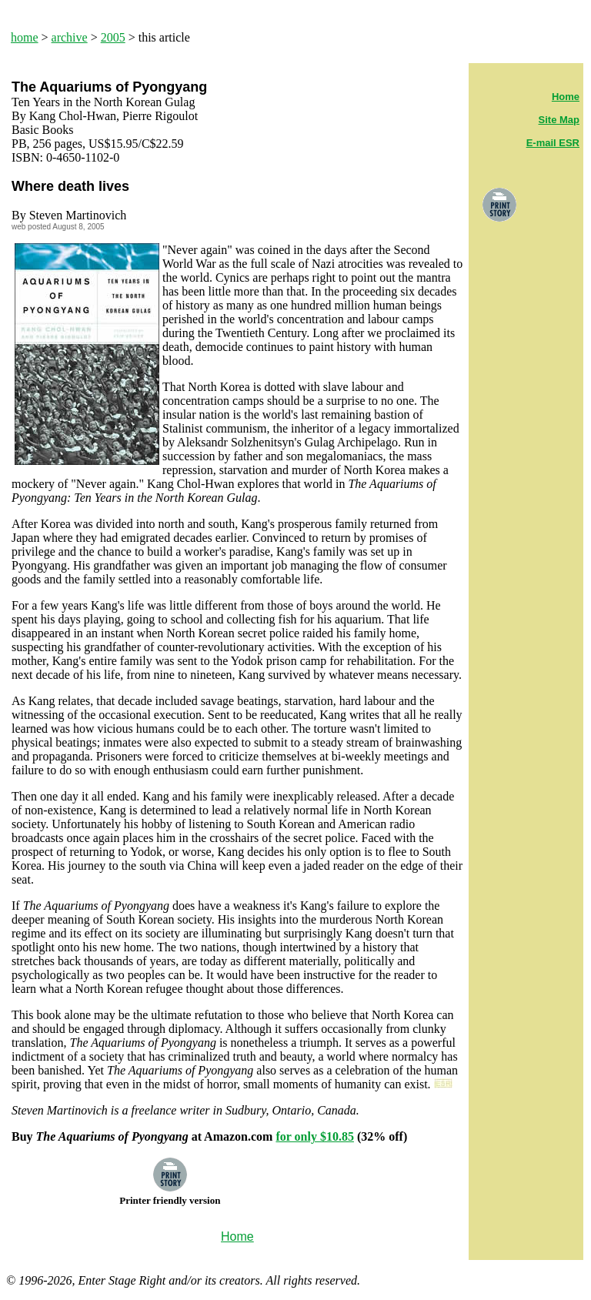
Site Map (559, 119)
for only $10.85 (314, 1136)
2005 (113, 37)
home (24, 37)
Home (565, 96)
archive (70, 37)
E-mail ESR (552, 143)
